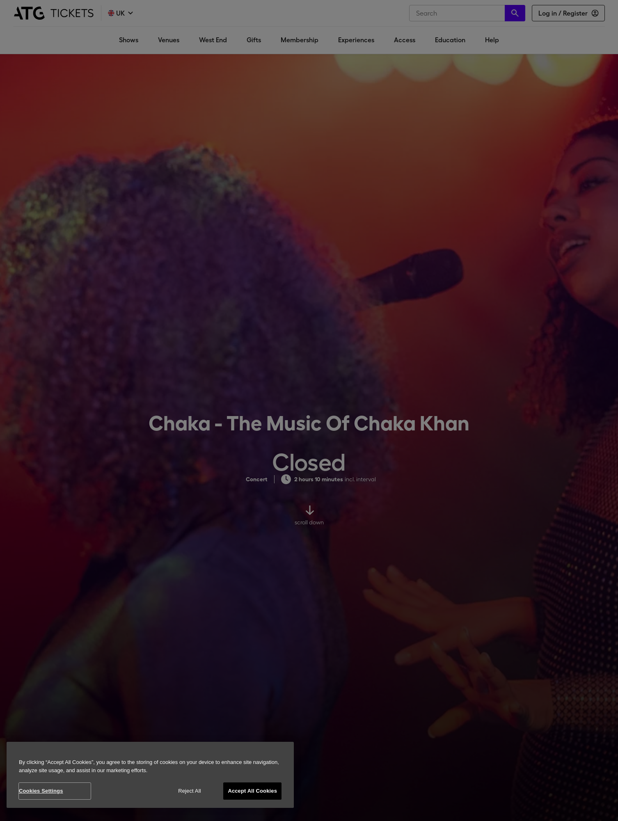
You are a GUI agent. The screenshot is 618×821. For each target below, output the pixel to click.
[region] (150, 775)
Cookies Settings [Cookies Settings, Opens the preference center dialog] (41, 791)
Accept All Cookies (252, 791)
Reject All (189, 791)
